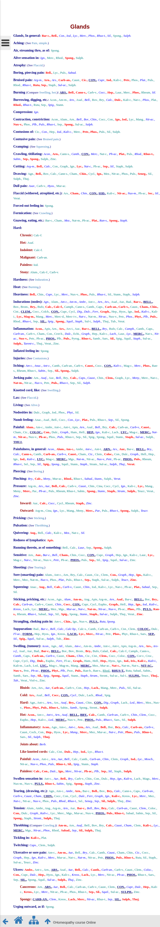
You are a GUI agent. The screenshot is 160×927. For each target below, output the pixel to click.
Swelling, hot (47, 92)
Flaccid (38, 65)
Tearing (39, 567)
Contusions (40, 358)
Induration (41, 279)
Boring (37, 471)
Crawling (44, 213)
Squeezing (42, 146)
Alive (34, 405)
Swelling (52, 390)
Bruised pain (51, 139)
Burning (33, 287)
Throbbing (41, 525)
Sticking (39, 518)
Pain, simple (39, 43)
